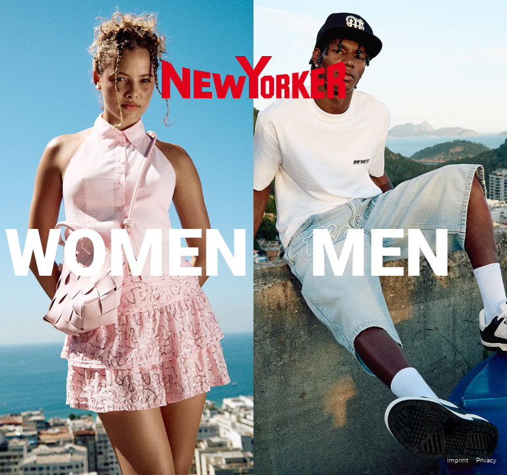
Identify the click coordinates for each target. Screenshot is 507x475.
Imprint (457, 460)
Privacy (486, 460)
